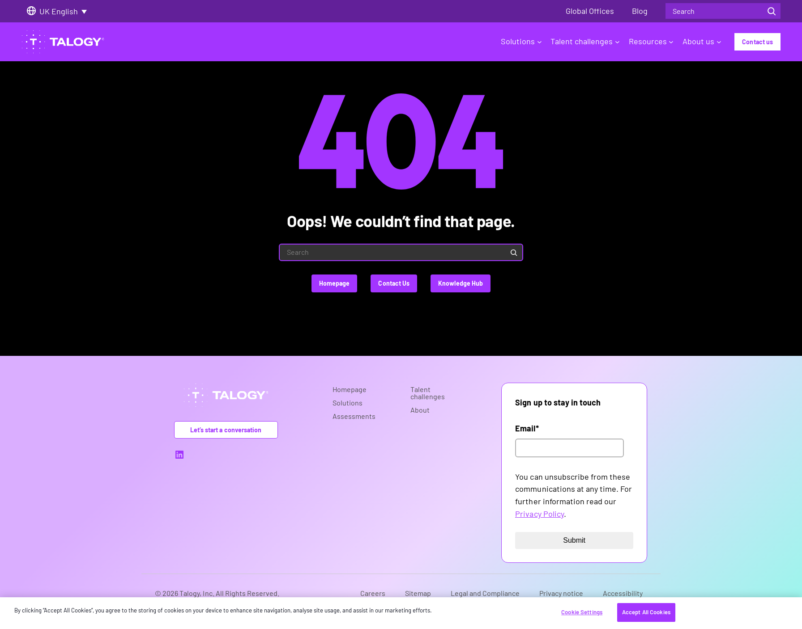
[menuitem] (66, 11)
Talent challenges (584, 41)
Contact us (757, 42)
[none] (66, 11)
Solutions (521, 41)
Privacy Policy (539, 514)
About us (702, 41)
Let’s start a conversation (226, 430)
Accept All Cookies (646, 612)
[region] (401, 613)
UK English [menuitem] (58, 11)
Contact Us (394, 283)
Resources (651, 41)
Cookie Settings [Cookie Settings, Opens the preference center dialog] (581, 612)
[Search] (772, 11)
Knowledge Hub (460, 283)
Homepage (334, 283)
